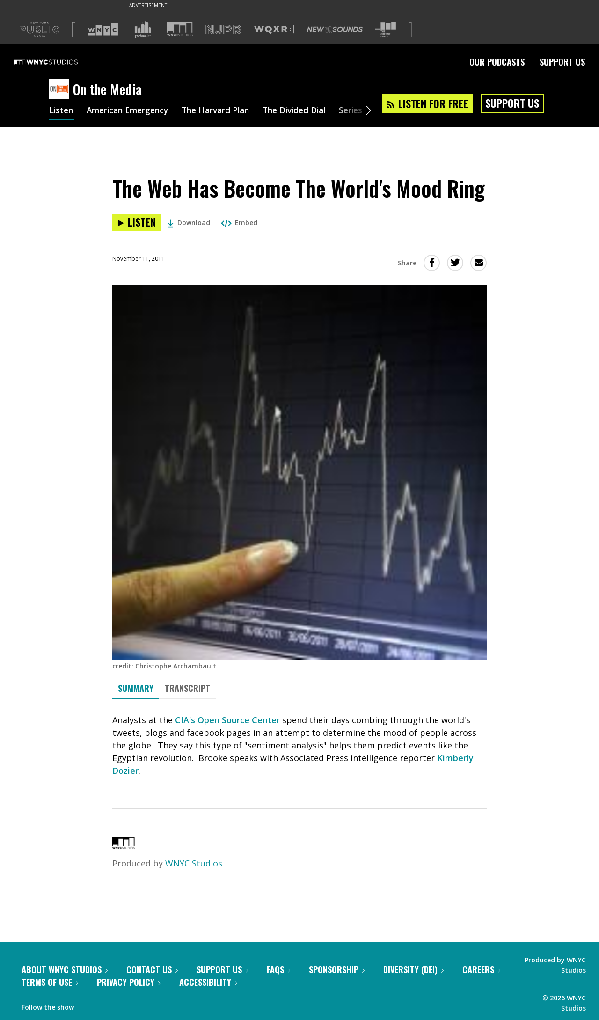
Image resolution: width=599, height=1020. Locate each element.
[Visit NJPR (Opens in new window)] (223, 30)
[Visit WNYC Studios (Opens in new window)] (180, 29)
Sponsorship (337, 969)
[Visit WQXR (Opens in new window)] (274, 29)
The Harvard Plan (224, 111)
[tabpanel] (299, 745)
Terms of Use (50, 982)
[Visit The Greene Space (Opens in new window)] (385, 30)
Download (189, 222)
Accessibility (208, 982)
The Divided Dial (307, 111)
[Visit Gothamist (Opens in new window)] (142, 29)
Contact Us (152, 969)
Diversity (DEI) (413, 969)
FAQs (278, 969)
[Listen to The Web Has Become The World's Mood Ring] (136, 222)
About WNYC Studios (65, 969)
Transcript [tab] (187, 688)
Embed (239, 222)
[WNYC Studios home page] (57, 62)
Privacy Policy (129, 982)
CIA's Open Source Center (227, 720)
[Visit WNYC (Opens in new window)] (103, 29)
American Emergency (131, 111)
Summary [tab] (135, 688)
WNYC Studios (193, 863)
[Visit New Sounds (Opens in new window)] (335, 29)
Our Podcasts (497, 62)
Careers (481, 969)
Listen (61, 111)
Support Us (562, 62)
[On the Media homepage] (61, 89)
